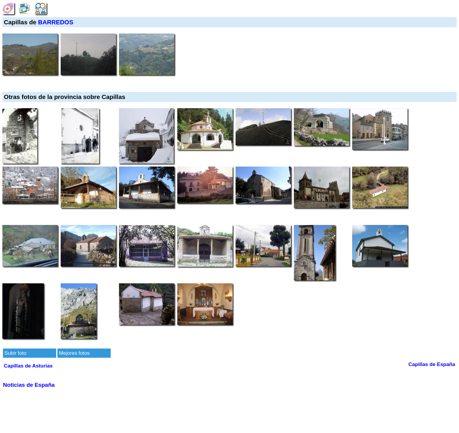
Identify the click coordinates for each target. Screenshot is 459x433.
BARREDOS (55, 22)
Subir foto (15, 353)
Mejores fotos (74, 353)
